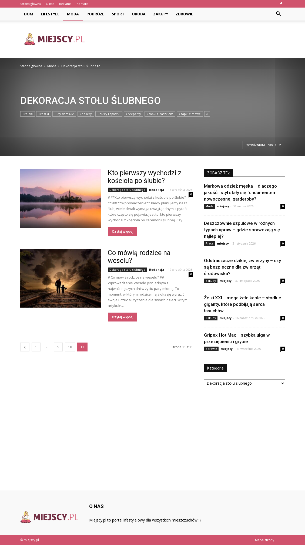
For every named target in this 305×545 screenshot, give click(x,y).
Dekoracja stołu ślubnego (127, 190)
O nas (50, 4)
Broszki (43, 114)
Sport (118, 13)
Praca (209, 243)
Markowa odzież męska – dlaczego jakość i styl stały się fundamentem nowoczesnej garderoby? (240, 192)
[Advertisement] (186, 39)
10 (70, 347)
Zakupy (160, 13)
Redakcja (156, 190)
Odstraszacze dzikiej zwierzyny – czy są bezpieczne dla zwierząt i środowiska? (242, 267)
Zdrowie (184, 13)
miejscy (223, 206)
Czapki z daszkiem (160, 114)
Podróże (95, 13)
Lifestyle (50, 13)
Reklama (65, 4)
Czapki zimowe (190, 114)
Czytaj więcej (122, 231)
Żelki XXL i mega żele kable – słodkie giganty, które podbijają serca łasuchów (242, 304)
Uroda (139, 13)
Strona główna (30, 4)
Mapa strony (264, 540)
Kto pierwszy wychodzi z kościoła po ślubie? (145, 177)
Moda (73, 13)
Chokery (86, 114)
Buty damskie (64, 114)
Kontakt (82, 4)
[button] (278, 14)
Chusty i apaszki (109, 114)
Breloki (27, 114)
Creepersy (133, 114)
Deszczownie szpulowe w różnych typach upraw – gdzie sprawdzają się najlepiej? (242, 230)
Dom (28, 13)
